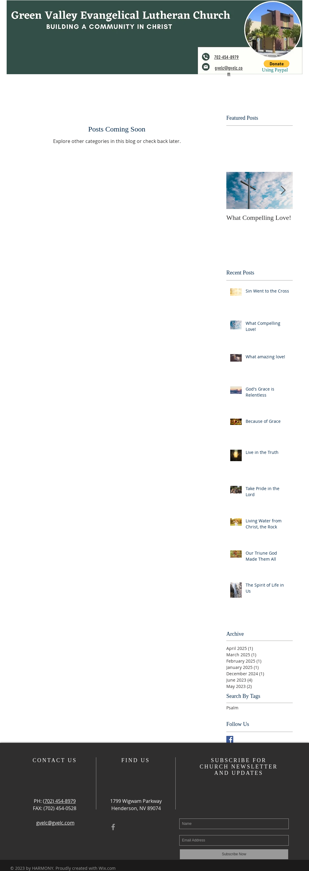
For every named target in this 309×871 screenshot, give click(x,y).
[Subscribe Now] (234, 854)
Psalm (232, 708)
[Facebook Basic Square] (229, 739)
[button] (276, 63)
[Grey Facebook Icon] (113, 827)
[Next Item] (283, 190)
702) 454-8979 (60, 801)
